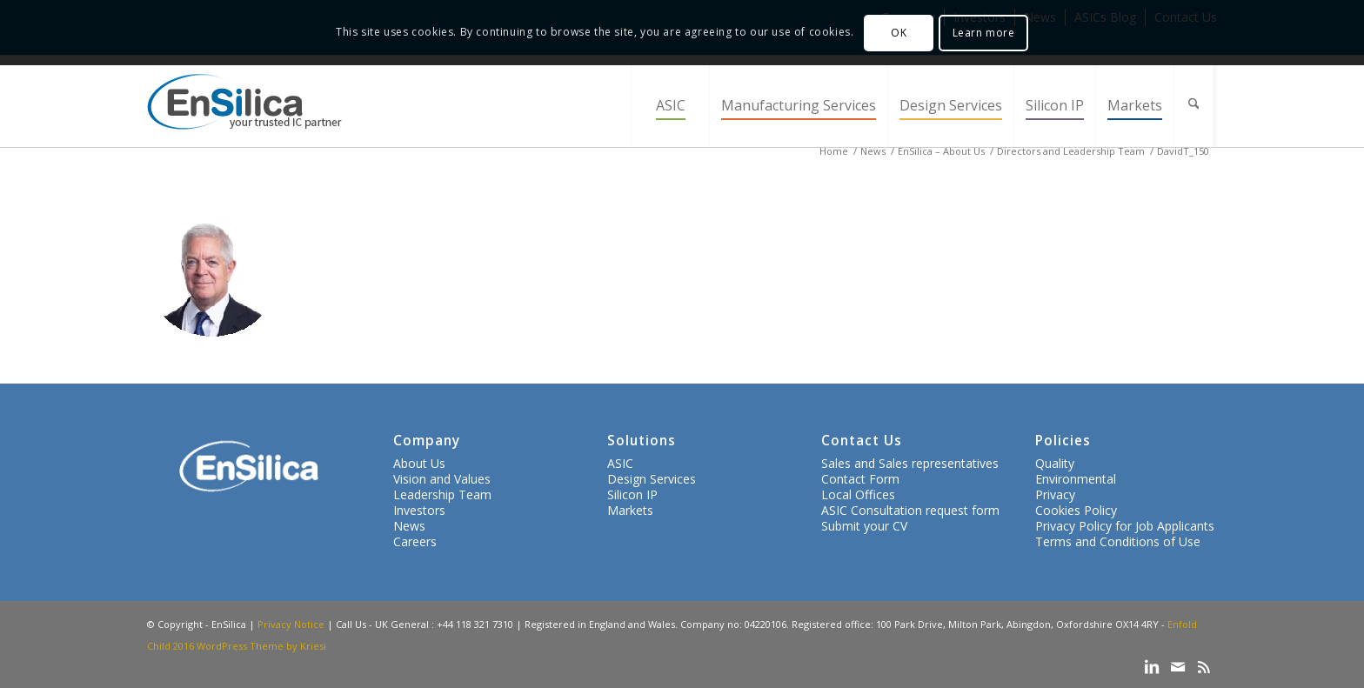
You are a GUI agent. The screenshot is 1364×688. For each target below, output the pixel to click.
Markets (630, 510)
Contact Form (860, 479)
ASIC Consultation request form (910, 510)
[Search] (1195, 105)
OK (898, 32)
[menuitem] (670, 105)
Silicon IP (632, 494)
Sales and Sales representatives (910, 463)
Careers (415, 541)
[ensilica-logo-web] (244, 105)
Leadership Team (442, 494)
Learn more (984, 32)
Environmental (1075, 479)
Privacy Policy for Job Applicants (1124, 526)
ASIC (620, 463)
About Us (419, 463)
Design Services (651, 479)
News (409, 526)
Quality (1054, 463)
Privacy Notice (290, 624)
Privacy (1055, 494)
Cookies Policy (1076, 510)
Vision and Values (442, 479)
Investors (419, 510)
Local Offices (858, 494)
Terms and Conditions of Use (1117, 541)
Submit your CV (864, 526)
